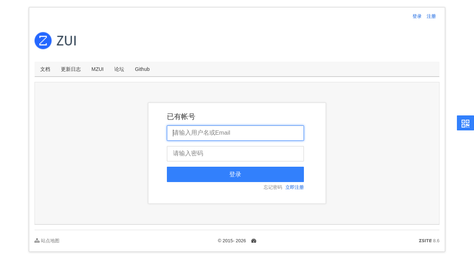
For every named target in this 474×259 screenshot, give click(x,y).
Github (142, 69)
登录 (417, 16)
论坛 (119, 69)
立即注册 (294, 187)
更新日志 (71, 69)
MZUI (97, 69)
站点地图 (47, 240)
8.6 (429, 241)
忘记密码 (273, 187)
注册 (431, 16)
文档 (45, 69)
